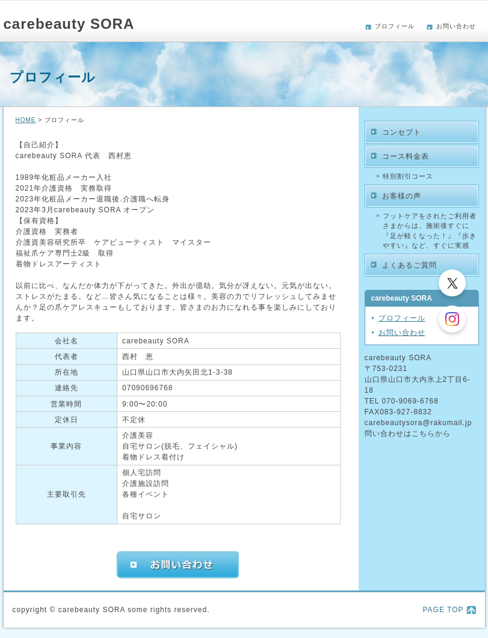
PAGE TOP (442, 610)
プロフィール (395, 26)
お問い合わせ (456, 26)
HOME (26, 120)
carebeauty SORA (69, 24)
